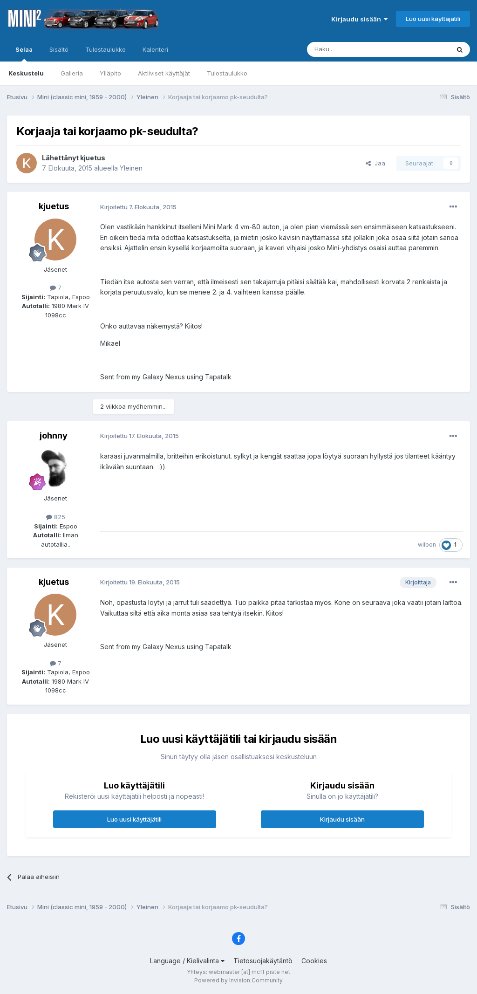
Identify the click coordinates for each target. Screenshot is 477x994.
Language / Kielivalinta (187, 961)
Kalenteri (155, 49)
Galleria (72, 73)
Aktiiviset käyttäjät (164, 73)
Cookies (314, 961)
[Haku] (354, 49)
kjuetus (92, 158)
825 (55, 517)
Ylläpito (110, 73)
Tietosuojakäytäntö (263, 961)
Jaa (375, 163)
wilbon (427, 544)
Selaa (24, 54)
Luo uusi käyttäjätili (433, 18)
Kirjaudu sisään (359, 19)
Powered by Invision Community (238, 980)
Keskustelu (26, 73)
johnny (54, 435)
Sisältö (58, 49)
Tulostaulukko (227, 73)
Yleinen (131, 168)
